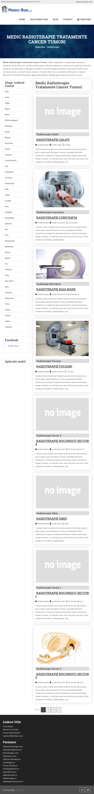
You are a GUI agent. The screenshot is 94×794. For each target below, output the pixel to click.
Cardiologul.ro (9, 762)
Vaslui (7, 321)
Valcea (7, 315)
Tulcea (7, 309)
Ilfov (7, 235)
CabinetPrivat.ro (10, 772)
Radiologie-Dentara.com (13, 781)
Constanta (9, 172)
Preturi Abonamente (11, 732)
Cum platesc (8, 726)
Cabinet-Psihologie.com (13, 746)
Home (22, 19)
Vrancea (8, 327)
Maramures (10, 241)
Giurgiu (8, 200)
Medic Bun (40, 47)
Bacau (7, 108)
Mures (7, 252)
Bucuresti (9, 143)
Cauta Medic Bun (39, 19)
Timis (7, 304)
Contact (67, 19)
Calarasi (8, 154)
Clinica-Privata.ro (10, 765)
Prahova (8, 269)
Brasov (8, 137)
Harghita (8, 212)
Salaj (7, 275)
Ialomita (8, 223)
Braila (7, 131)
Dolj (6, 189)
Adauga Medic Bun (84, 2)
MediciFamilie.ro (10, 775)
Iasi (6, 229)
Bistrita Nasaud (11, 120)
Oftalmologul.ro (9, 778)
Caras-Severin (10, 160)
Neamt (8, 258)
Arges (7, 103)
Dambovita (9, 183)
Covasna (8, 177)
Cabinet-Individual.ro (12, 759)
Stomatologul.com (10, 753)
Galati (7, 195)
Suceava (8, 292)
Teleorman (9, 298)
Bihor (7, 114)
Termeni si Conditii (10, 729)
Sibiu (7, 286)
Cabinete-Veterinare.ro (12, 749)
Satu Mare (9, 281)
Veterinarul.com (9, 756)
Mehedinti (9, 246)
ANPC (17, 790)
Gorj (7, 206)
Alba (7, 91)
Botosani (8, 126)
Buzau (7, 149)
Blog (55, 19)
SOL (22, 790)
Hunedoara (9, 218)
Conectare (84, 19)
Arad (7, 97)
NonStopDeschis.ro (11, 768)
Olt (6, 264)
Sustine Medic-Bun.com (13, 736)
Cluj (6, 166)
